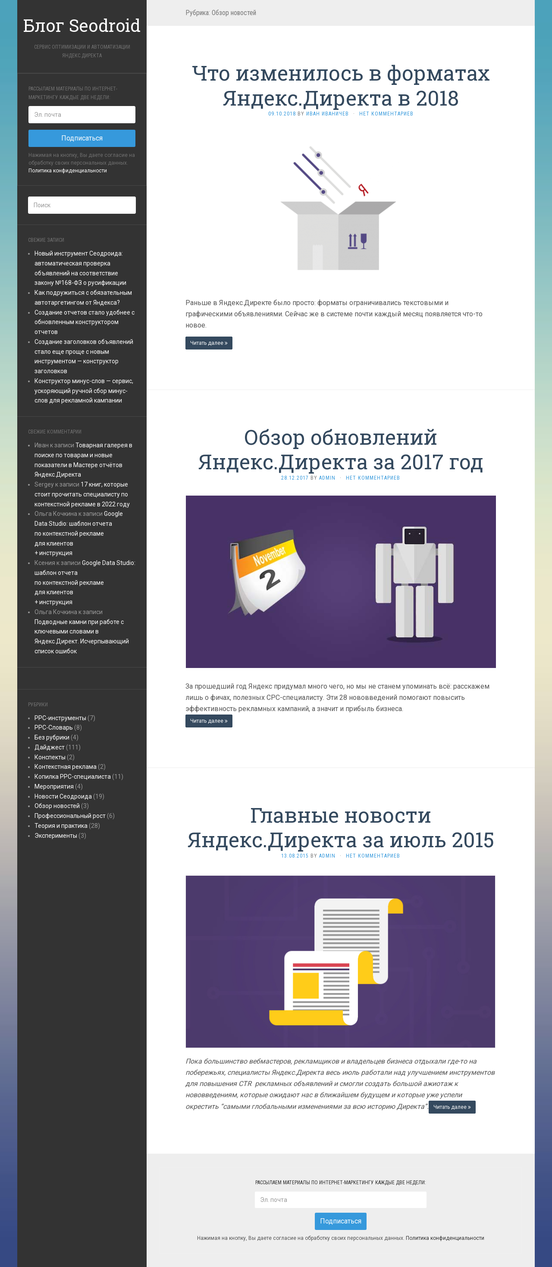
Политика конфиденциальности (67, 171)
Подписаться (82, 138)
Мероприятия (54, 786)
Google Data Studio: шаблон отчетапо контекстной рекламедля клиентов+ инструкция (78, 533)
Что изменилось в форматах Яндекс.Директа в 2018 (341, 85)
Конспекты (50, 757)
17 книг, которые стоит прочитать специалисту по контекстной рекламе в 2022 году (82, 494)
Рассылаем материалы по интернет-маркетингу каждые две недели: (72, 93)
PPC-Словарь (53, 727)
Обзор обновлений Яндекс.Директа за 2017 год (340, 449)
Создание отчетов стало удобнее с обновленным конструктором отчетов (84, 322)
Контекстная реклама (65, 766)
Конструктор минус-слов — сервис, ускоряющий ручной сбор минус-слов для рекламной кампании (83, 391)
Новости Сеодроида (63, 796)
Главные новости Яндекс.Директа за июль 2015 (340, 827)
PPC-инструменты (60, 718)
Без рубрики (51, 737)
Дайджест (49, 747)
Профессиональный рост (70, 815)
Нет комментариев (386, 114)
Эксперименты (55, 835)
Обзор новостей (57, 805)
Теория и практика (61, 825)
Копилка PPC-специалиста (72, 776)
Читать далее (209, 343)
